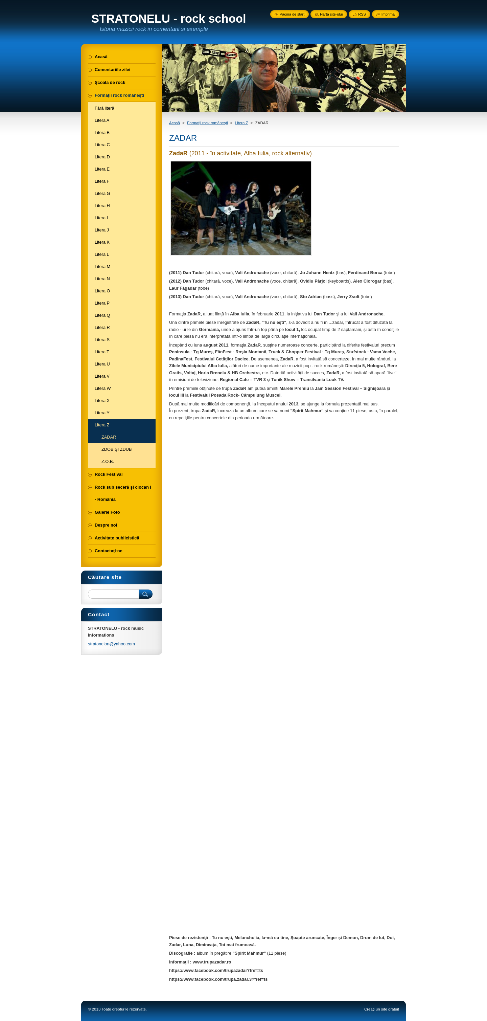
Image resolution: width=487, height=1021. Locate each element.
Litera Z (241, 123)
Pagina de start (292, 14)
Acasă (174, 123)
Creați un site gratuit (381, 1009)
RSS (362, 14)
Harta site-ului (331, 14)
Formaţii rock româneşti (207, 123)
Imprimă (388, 14)
